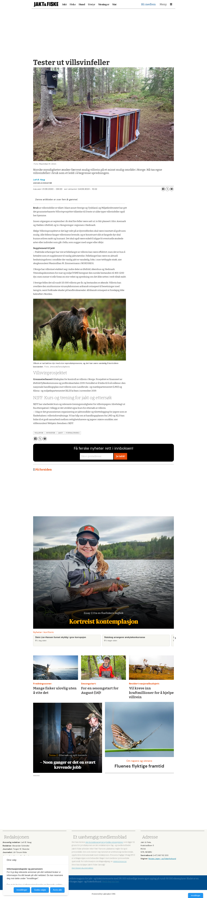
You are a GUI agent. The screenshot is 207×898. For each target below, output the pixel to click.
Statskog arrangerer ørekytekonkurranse (124, 637)
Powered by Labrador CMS (103, 894)
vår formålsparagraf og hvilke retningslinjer (104, 842)
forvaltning (72, 433)
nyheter (50, 433)
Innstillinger (195, 895)
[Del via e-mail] (172, 189)
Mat (114, 4)
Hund (82, 4)
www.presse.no (120, 861)
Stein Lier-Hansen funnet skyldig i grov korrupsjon (60, 637)
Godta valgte (40, 890)
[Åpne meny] (171, 4)
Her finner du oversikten (82, 868)
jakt (60, 433)
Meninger (103, 4)
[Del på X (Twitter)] (167, 189)
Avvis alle (57, 890)
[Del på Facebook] (163, 189)
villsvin (39, 433)
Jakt (64, 4)
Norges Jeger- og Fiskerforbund (162, 858)
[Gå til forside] (46, 4)
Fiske (73, 4)
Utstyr (91, 4)
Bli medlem (148, 4)
